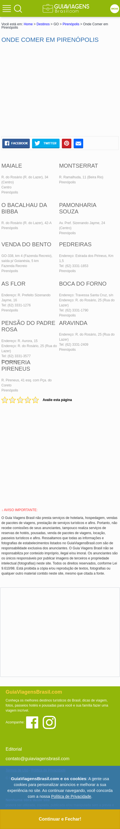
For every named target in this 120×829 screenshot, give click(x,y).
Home (28, 24)
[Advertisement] (60, 90)
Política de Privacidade (71, 796)
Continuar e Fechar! (60, 819)
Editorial (14, 749)
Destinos (43, 24)
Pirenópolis (71, 24)
